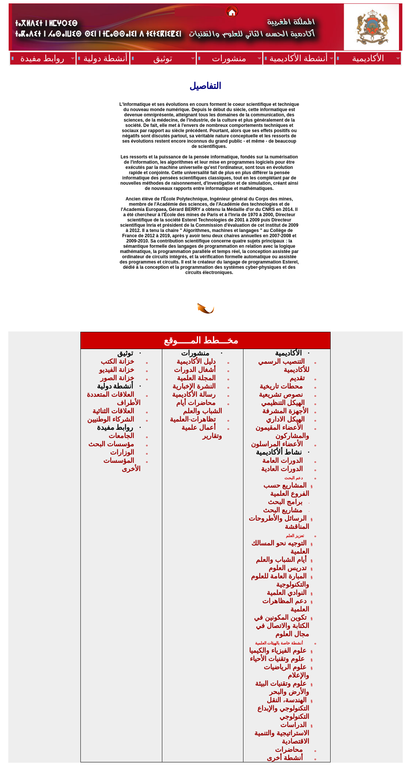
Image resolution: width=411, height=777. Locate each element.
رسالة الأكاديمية (194, 394)
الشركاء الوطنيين (110, 419)
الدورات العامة (282, 460)
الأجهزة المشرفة (285, 411)
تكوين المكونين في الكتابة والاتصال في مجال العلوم (281, 626)
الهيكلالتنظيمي (283, 403)
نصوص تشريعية (281, 394)
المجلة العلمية (196, 378)
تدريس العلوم (288, 568)
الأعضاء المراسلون (277, 444)
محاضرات (289, 749)
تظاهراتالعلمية (193, 419)
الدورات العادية (282, 469)
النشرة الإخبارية (194, 386)
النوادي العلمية (287, 592)
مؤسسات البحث (111, 444)
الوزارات (122, 452)
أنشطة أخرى (285, 758)
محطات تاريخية (281, 386)
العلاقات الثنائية (113, 411)
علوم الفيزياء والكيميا (278, 650)
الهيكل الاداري (285, 419)
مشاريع (282, 510)
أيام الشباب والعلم (281, 559)
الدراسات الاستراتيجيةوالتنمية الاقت (281, 733)
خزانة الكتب (117, 361)
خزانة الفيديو (116, 369)
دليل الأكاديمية (196, 361)
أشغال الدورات (195, 369)
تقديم (297, 378)
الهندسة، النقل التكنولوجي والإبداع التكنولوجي (283, 708)
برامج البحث (285, 502)
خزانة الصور (117, 378)
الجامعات (121, 436)
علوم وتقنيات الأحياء (278, 659)
